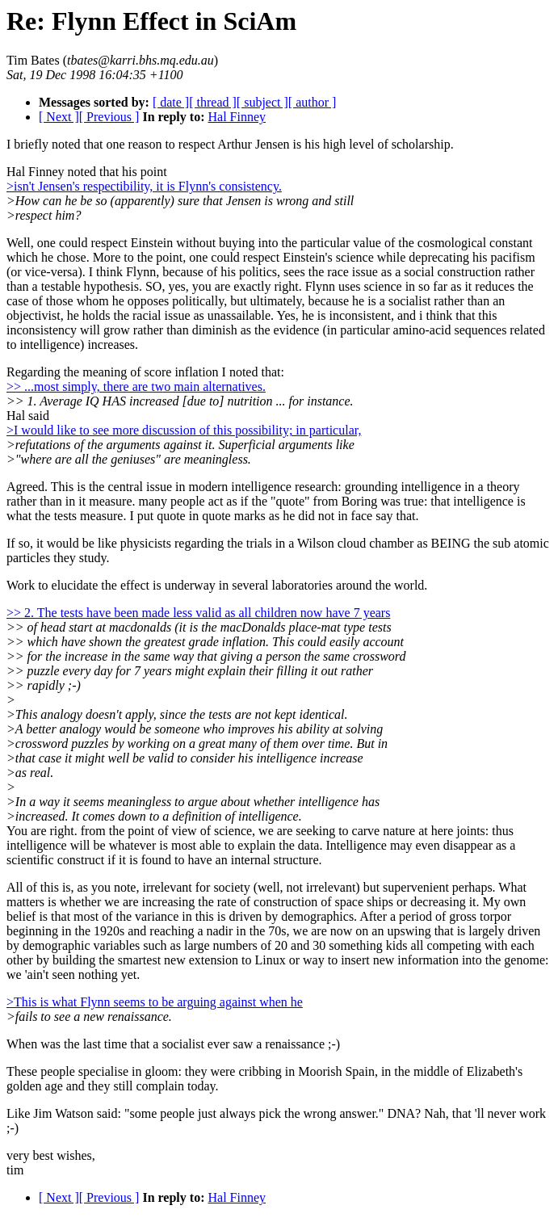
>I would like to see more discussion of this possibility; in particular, (183, 430)
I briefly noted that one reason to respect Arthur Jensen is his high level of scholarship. (230, 144)
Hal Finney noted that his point (86, 171)
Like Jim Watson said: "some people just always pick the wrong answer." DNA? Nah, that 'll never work (276, 1113)
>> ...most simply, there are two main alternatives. (136, 386)
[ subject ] (262, 102)
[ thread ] (213, 102)
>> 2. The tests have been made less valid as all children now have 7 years (198, 613)
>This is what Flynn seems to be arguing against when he (154, 1002)
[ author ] (312, 102)
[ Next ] (59, 117)
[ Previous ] (109, 117)
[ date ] (171, 102)
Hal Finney (237, 117)
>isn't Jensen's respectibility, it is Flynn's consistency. (144, 186)
